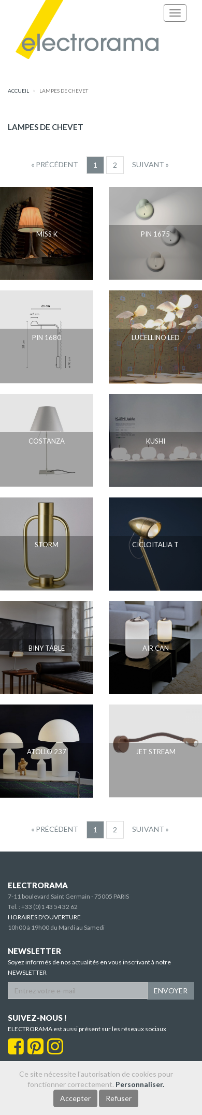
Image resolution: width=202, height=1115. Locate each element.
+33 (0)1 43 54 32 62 (49, 907)
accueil (18, 90)
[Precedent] (54, 164)
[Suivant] (150, 164)
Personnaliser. (140, 1084)
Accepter (75, 1098)
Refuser (119, 1098)
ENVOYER (170, 990)
